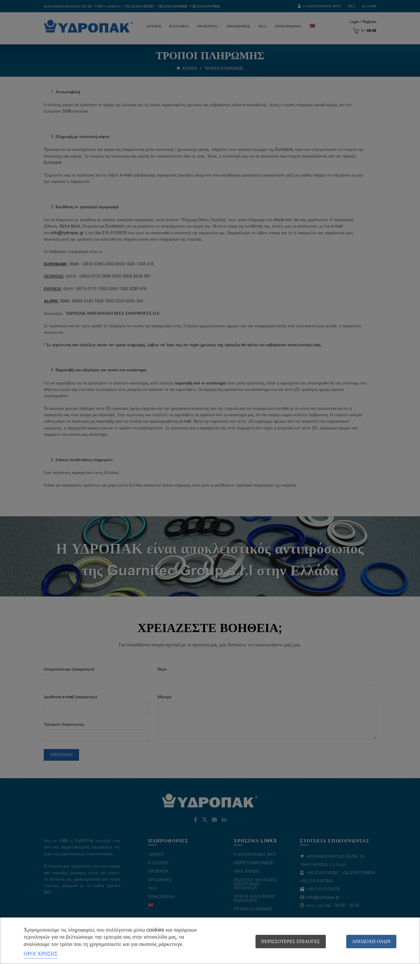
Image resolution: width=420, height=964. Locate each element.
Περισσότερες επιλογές (290, 941)
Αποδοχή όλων (371, 941)
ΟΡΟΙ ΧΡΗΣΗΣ (41, 953)
